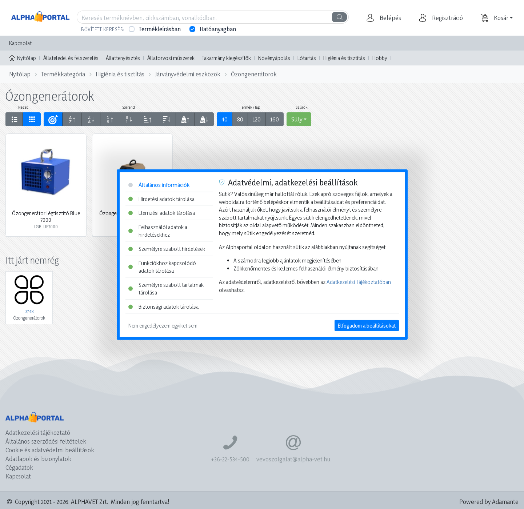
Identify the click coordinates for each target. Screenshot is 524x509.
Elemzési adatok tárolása (161, 212)
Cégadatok (19, 467)
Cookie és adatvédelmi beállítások (49, 450)
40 (224, 119)
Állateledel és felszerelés (71, 58)
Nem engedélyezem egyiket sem (162, 325)
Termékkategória (63, 74)
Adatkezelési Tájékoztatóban (359, 281)
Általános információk (158, 184)
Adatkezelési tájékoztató (37, 432)
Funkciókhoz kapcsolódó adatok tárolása (162, 266)
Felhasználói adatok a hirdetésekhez (157, 230)
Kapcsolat (20, 43)
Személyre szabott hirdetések (166, 248)
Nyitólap (22, 57)
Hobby (379, 58)
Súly (296, 119)
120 (257, 119)
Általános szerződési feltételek (45, 441)
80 (240, 119)
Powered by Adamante (489, 501)
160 (274, 119)
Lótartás (306, 58)
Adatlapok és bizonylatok (38, 458)
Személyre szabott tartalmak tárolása (166, 288)
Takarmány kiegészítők (226, 58)
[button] (389, 18)
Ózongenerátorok (254, 74)
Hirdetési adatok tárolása (161, 198)
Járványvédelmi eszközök (187, 74)
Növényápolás (274, 58)
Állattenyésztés (123, 58)
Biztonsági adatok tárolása (163, 306)
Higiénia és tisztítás (344, 58)
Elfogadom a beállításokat (367, 325)
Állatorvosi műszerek (171, 58)
